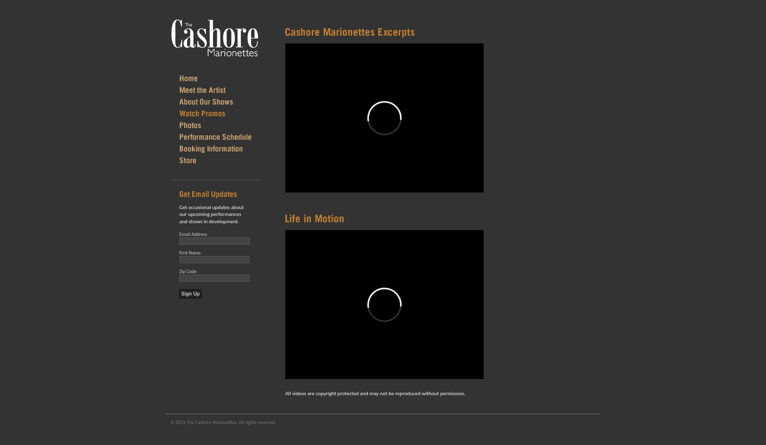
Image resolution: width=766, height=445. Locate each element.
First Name (190, 253)
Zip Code (187, 271)
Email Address (193, 234)
